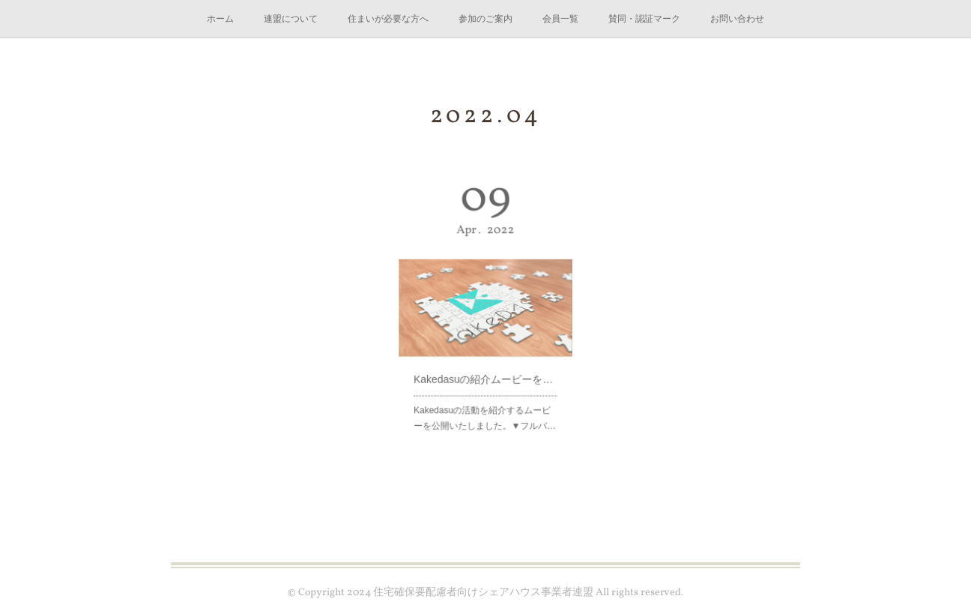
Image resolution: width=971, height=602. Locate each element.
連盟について (291, 18)
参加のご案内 (485, 18)
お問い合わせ (737, 18)
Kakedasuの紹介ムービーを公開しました (485, 371)
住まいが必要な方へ (388, 18)
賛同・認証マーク (644, 18)
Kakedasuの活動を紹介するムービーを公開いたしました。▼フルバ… (485, 406)
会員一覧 (560, 18)
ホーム (220, 18)
